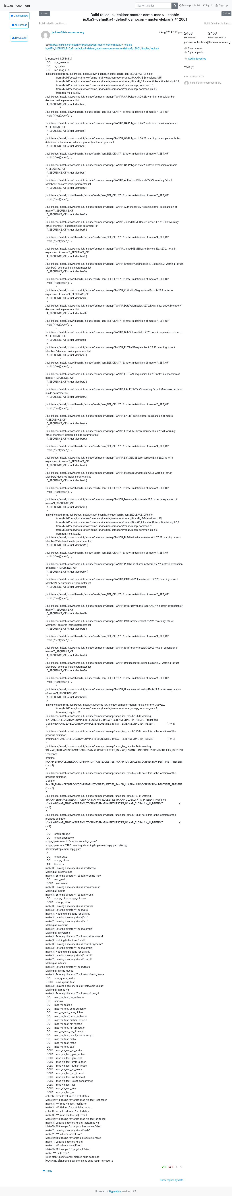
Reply (47, 1170)
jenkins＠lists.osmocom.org (68, 32)
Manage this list (189, 5)
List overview (19, 15)
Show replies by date (171, 1180)
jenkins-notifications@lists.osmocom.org (207, 42)
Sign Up (222, 5)
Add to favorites (195, 58)
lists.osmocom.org (16, 5)
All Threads (19, 25)
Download (19, 38)
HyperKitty (115, 1191)
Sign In (208, 5)
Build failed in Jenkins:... (52, 23)
